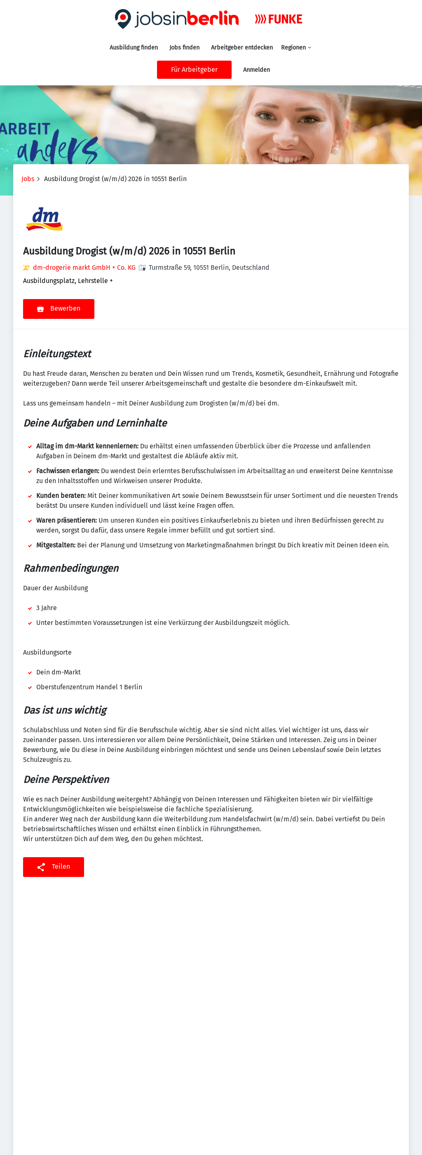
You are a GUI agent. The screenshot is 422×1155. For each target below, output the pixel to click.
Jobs (27, 179)
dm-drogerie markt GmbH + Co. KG (84, 267)
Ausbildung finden (134, 47)
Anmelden (256, 69)
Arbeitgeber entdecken (242, 47)
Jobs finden (184, 47)
